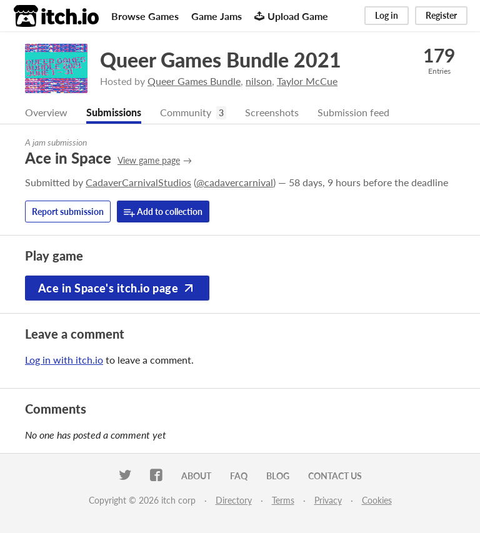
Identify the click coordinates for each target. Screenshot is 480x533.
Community (185, 112)
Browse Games (145, 16)
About (196, 476)
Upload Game (291, 16)
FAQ (239, 476)
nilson (259, 81)
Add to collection (163, 212)
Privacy (328, 500)
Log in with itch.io (64, 360)
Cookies (377, 500)
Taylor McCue (307, 81)
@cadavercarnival (234, 182)
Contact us (335, 476)
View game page (149, 160)
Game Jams (216, 16)
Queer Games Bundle (194, 81)
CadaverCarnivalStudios (138, 182)
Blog (277, 476)
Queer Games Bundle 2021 (220, 59)
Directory (234, 500)
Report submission (68, 211)
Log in (386, 15)
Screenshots (272, 112)
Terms (283, 500)
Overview (46, 112)
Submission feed (353, 112)
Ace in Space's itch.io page (117, 288)
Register (441, 15)
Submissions (113, 112)
